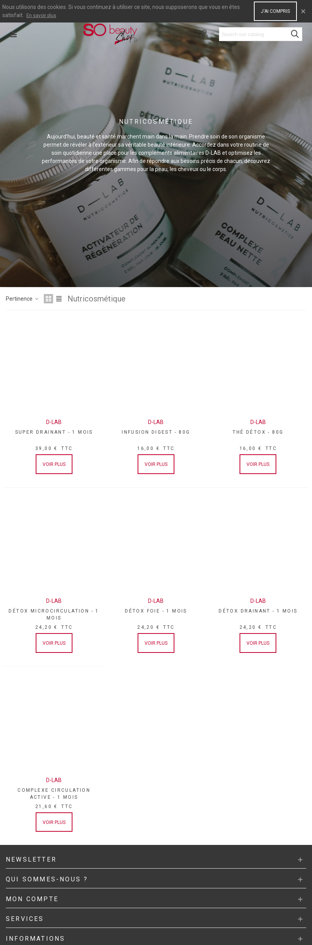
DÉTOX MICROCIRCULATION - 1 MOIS (54, 614)
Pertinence (22, 299)
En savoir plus (41, 15)
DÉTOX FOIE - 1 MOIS (156, 611)
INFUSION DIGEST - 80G (156, 432)
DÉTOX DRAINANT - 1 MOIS (258, 611)
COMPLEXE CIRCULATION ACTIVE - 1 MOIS (53, 794)
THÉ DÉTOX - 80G (258, 432)
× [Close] (303, 11)
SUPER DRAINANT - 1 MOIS (54, 432)
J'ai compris (275, 11)
